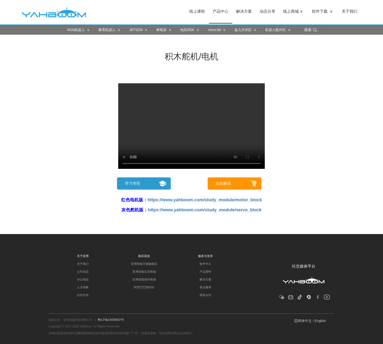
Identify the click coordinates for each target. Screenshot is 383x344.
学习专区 (132, 183)
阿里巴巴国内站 (144, 287)
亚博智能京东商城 (144, 271)
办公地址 (83, 279)
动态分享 (267, 11)
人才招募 (83, 287)
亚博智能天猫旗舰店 (144, 264)
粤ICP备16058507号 (110, 320)
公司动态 (83, 271)
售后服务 (205, 287)
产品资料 (205, 271)
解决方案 (244, 11)
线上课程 (197, 11)
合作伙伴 (83, 295)
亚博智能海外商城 (144, 279)
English (320, 321)
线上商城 (293, 11)
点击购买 (223, 183)
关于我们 (349, 11)
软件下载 (322, 11)
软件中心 (205, 264)
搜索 (310, 30)
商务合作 (205, 295)
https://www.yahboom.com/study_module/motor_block (205, 199)
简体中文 (305, 321)
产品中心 (220, 11)
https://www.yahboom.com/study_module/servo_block (204, 209)
